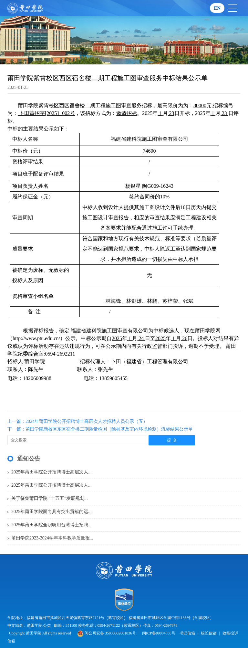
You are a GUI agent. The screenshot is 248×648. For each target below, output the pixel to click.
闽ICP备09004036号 (158, 633)
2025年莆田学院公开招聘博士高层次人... (51, 472)
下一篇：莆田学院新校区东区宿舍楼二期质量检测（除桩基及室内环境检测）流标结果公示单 (100, 429)
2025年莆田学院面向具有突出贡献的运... (51, 511)
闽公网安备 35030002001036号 (106, 633)
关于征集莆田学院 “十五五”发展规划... (49, 498)
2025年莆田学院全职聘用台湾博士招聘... (51, 524)
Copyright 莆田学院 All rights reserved (40, 633)
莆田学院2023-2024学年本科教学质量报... (52, 538)
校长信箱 (208, 633)
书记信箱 (187, 633)
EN (217, 8)
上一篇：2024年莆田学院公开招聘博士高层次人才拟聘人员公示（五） (77, 421)
